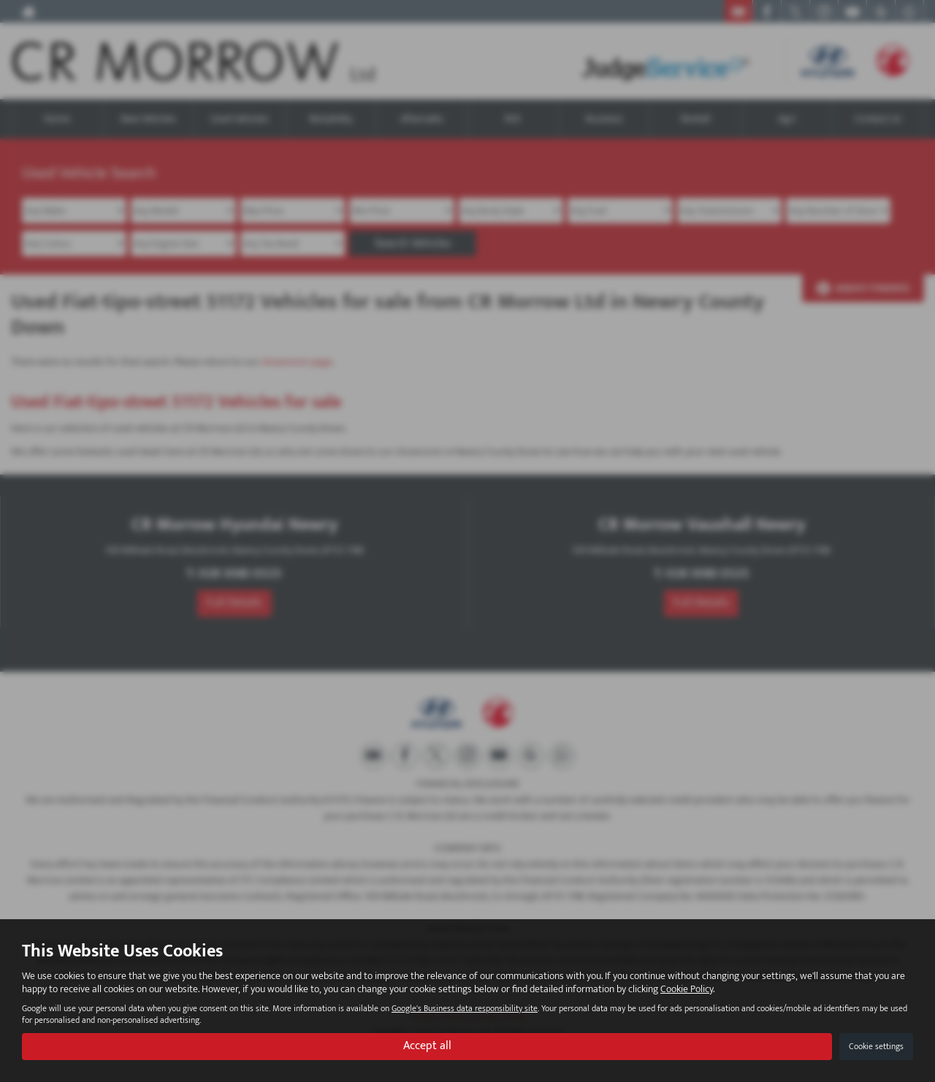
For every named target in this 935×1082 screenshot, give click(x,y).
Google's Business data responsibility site (465, 1009)
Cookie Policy (686, 989)
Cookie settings (876, 1046)
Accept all (427, 1046)
